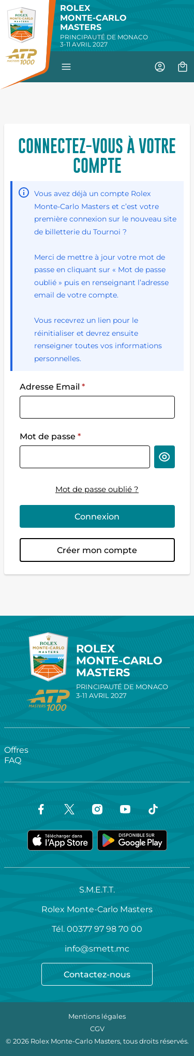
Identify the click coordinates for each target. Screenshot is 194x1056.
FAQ (12, 760)
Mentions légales (97, 1016)
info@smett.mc (97, 948)
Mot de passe (48, 436)
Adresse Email (50, 386)
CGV (97, 1028)
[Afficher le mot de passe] (164, 456)
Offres (16, 750)
